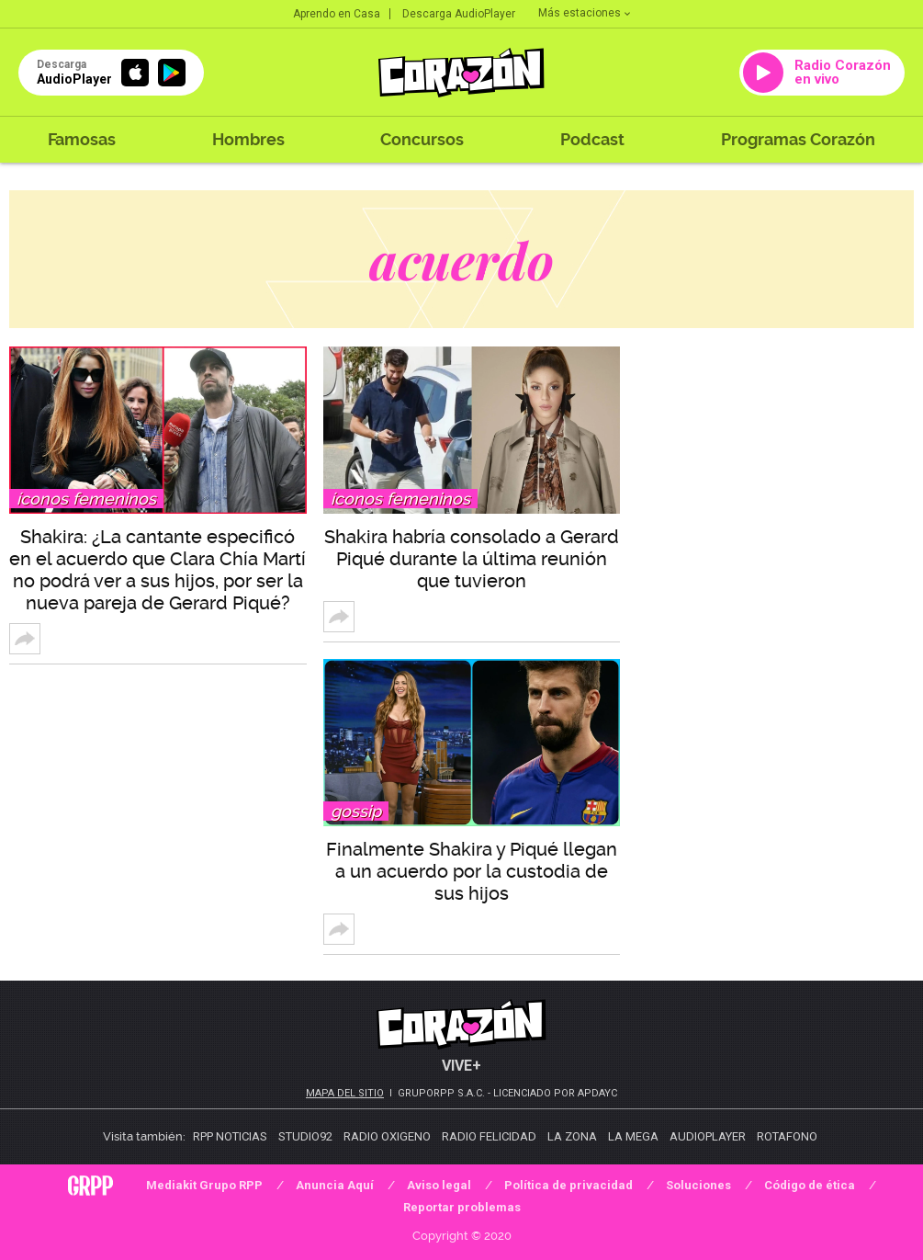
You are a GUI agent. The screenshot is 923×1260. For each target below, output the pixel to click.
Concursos (422, 139)
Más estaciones (584, 12)
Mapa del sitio (345, 1093)
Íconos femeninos (86, 498)
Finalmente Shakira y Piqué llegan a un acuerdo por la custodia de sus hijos (471, 871)
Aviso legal (439, 1185)
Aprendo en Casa (336, 13)
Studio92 (305, 1136)
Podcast (592, 139)
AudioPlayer (708, 1136)
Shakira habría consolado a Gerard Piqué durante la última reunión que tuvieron (471, 559)
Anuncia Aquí (335, 1185)
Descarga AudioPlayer (458, 13)
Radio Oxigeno (387, 1136)
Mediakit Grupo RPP (204, 1185)
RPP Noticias (230, 1136)
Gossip (356, 811)
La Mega (633, 1136)
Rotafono (787, 1136)
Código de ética (809, 1185)
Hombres (248, 139)
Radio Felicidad (489, 1136)
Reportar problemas (462, 1207)
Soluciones (698, 1185)
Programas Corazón (798, 139)
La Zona (572, 1136)
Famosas (82, 139)
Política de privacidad (568, 1185)
